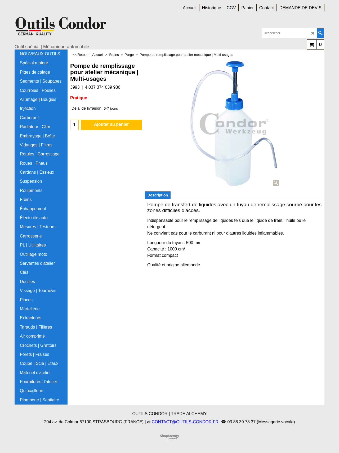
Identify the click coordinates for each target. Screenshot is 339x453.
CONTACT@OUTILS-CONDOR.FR (185, 422)
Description (158, 195)
